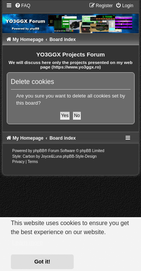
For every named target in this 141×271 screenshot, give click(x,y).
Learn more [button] (27, 242)
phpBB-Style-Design (80, 156)
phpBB (38, 151)
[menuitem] (22, 5)
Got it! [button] (42, 262)
